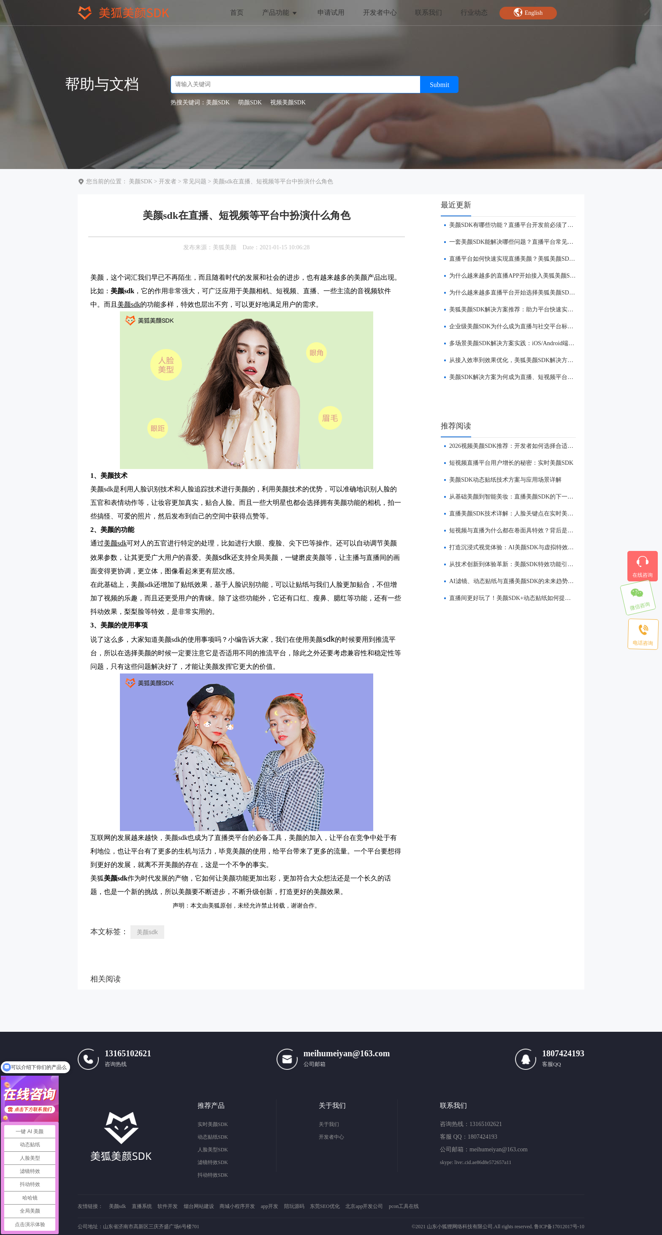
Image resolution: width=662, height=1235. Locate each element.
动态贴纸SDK (213, 1137)
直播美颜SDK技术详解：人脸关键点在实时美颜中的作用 (523, 513)
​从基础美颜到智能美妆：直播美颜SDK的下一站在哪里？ (523, 496)
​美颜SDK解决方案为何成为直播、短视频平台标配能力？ (523, 377)
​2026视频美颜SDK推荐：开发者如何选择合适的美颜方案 (523, 446)
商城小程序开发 (237, 1206)
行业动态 (474, 12)
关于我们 (329, 1124)
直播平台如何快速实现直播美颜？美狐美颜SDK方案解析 (523, 259)
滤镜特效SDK (213, 1162)
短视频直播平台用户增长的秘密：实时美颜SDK (511, 463)
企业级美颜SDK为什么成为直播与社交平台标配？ (514, 326)
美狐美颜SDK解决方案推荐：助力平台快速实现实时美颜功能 (529, 309)
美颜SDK (140, 181)
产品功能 (280, 12)
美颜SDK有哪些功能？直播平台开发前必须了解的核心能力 (526, 225)
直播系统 (142, 1206)
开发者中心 (380, 12)
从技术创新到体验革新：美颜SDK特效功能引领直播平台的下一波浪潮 (540, 564)
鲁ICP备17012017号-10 (559, 1227)
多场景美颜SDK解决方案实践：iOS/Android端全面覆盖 (520, 343)
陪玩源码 (294, 1206)
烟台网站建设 (199, 1206)
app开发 (269, 1206)
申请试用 (331, 12)
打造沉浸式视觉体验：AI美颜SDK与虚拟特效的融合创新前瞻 (529, 547)
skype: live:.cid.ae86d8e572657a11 (475, 1162)
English (528, 12)
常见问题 (194, 181)
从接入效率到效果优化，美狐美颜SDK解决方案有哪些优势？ (529, 360)
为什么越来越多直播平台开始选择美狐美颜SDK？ (514, 292)
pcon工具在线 (404, 1206)
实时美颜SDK (213, 1124)
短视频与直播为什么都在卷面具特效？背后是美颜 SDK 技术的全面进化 (542, 530)
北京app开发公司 (364, 1206)
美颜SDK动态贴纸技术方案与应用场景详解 (505, 480)
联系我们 (428, 12)
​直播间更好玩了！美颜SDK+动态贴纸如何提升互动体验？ (524, 598)
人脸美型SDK (213, 1150)
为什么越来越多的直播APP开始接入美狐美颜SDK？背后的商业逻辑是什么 (546, 276)
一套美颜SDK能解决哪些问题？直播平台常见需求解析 (520, 242)
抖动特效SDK (213, 1175)
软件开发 (167, 1206)
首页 (237, 12)
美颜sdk (147, 932)
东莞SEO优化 (325, 1206)
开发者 (167, 181)
